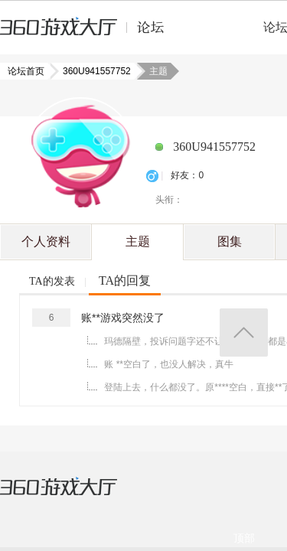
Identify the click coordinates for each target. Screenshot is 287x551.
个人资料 (45, 241)
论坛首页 (27, 71)
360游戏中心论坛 (88, 34)
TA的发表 (52, 281)
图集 (229, 241)
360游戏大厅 (74, 496)
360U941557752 (92, 71)
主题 (138, 241)
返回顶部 (244, 332)
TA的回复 (125, 280)
